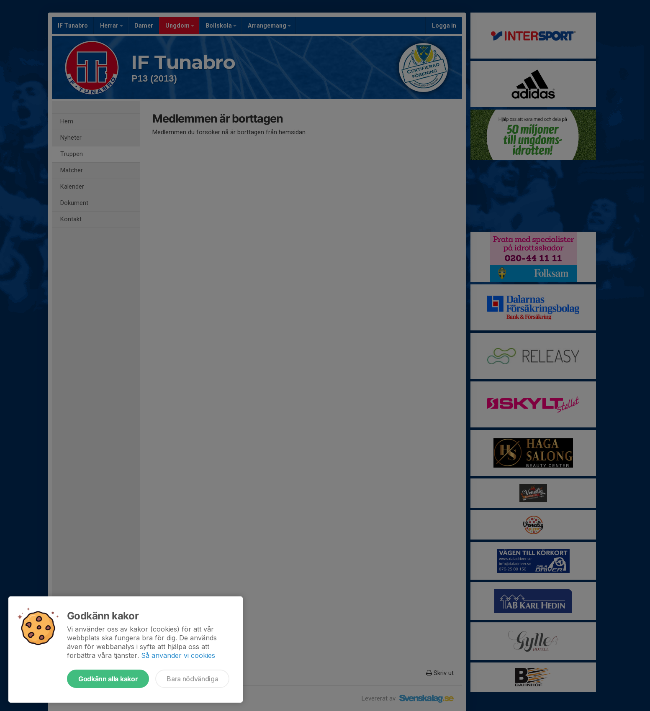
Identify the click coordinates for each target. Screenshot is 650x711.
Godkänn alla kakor (108, 679)
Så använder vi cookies (178, 655)
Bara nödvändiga (192, 679)
